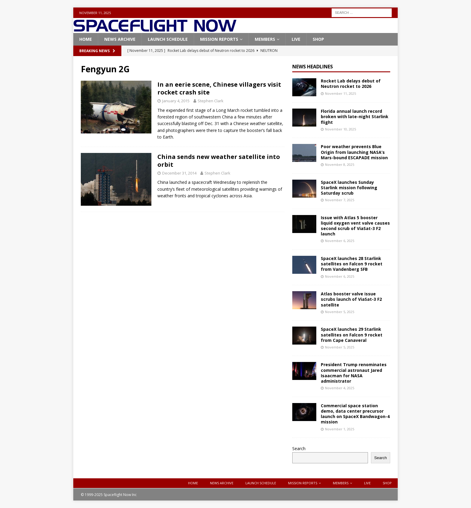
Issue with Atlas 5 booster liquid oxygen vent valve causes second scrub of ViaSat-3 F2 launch (355, 226)
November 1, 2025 (339, 429)
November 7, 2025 (339, 200)
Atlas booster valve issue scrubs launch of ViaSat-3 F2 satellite (351, 299)
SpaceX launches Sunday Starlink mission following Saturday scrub (349, 187)
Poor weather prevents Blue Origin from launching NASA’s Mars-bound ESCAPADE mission (354, 152)
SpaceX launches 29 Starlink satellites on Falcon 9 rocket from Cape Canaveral (351, 334)
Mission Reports (219, 39)
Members (265, 39)
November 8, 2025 (339, 164)
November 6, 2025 (339, 240)
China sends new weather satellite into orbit (218, 161)
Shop (318, 39)
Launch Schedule (168, 39)
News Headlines (312, 66)
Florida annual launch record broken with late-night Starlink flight (354, 116)
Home (85, 39)
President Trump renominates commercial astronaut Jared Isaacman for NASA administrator (354, 373)
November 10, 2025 (340, 129)
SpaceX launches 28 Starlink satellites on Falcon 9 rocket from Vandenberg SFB (351, 263)
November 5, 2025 (339, 311)
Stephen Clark (210, 100)
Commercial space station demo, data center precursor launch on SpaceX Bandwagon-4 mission (355, 414)
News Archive (119, 39)
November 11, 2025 (340, 93)
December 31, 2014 (179, 173)
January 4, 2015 (176, 100)
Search (298, 448)
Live (296, 39)
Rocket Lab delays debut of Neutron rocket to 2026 (351, 83)
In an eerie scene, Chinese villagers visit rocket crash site (219, 88)
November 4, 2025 (339, 388)
